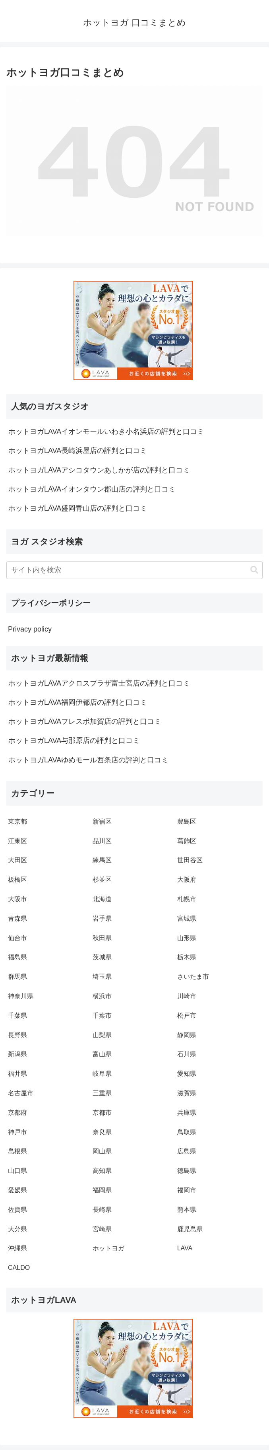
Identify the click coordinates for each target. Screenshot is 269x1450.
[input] (134, 570)
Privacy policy (30, 629)
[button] (254, 570)
